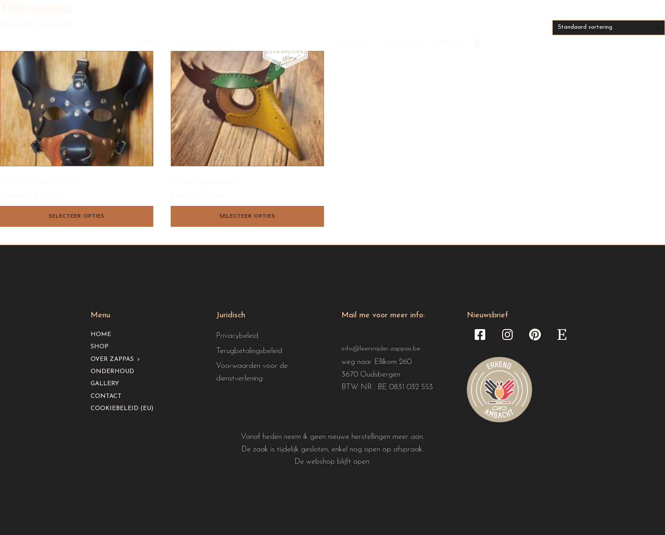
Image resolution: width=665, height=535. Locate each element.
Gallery (353, 43)
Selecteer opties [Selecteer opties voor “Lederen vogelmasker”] (247, 216)
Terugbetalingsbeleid (249, 351)
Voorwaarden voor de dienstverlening (252, 372)
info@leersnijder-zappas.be (380, 348)
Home (101, 334)
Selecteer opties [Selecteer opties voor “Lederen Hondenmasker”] (77, 216)
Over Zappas (202, 43)
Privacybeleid (237, 336)
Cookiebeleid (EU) (122, 408)
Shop (151, 43)
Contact (403, 43)
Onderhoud (112, 371)
